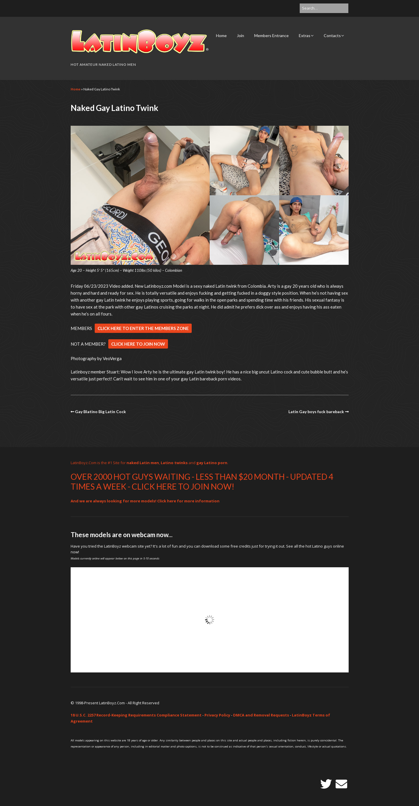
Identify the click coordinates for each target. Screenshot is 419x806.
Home (221, 35)
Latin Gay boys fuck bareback (316, 411)
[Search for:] (324, 8)
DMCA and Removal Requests (261, 715)
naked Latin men (143, 462)
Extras (304, 35)
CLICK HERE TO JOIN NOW (138, 344)
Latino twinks (174, 462)
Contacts (332, 35)
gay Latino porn (211, 462)
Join (240, 35)
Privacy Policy (217, 715)
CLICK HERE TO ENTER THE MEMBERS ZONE (143, 328)
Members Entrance (271, 35)
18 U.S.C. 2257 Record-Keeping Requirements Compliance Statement (136, 715)
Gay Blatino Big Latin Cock (100, 411)
